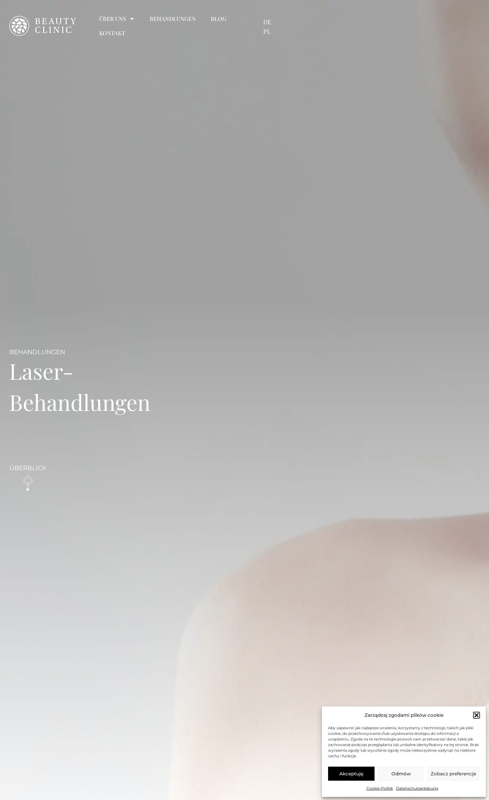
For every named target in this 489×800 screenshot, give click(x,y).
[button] (476, 715)
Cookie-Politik (379, 788)
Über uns (175, 19)
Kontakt (313, 18)
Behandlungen (231, 18)
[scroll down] (27, 481)
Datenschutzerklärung (417, 788)
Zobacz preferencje (453, 774)
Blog (277, 18)
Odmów (401, 774)
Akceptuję (351, 774)
